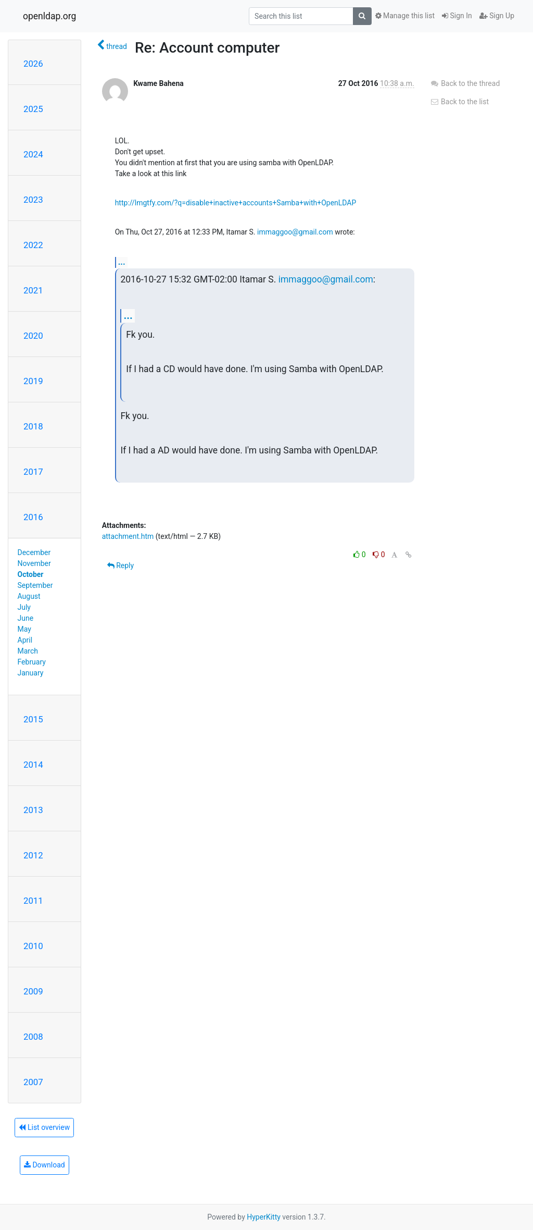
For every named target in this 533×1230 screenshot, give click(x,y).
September (35, 585)
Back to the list (459, 101)
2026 (33, 63)
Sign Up (496, 15)
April (25, 640)
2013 (33, 810)
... (121, 262)
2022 (33, 245)
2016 (33, 517)
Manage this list (405, 15)
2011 (33, 900)
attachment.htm (128, 536)
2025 (33, 109)
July (24, 607)
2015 (33, 719)
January (31, 673)
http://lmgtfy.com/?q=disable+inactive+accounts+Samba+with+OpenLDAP (236, 203)
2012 (33, 855)
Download (44, 1165)
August (29, 596)
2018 (33, 426)
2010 (33, 946)
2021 (33, 290)
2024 (33, 154)
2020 (33, 335)
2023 (33, 199)
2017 (33, 471)
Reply (120, 565)
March (28, 651)
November (34, 563)
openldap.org (49, 16)
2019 (33, 381)
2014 (33, 764)
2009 (33, 991)
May (24, 629)
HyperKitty (264, 1217)
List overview (44, 1127)
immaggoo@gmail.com (295, 232)
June (26, 618)
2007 (33, 1082)
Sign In (457, 15)
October (31, 574)
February (32, 662)
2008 (33, 1036)
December (34, 552)
